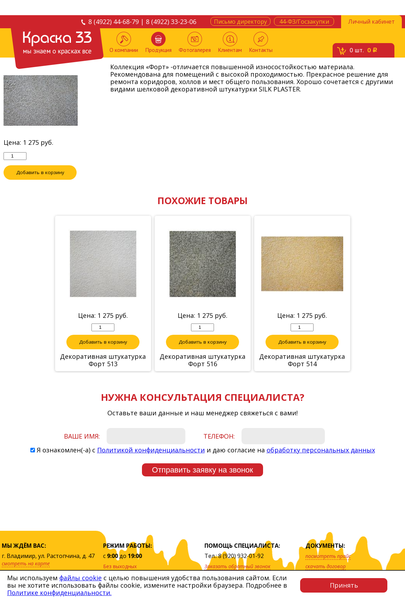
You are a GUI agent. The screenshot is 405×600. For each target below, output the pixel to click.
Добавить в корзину (40, 172)
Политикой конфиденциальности (151, 450)
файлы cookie (80, 578)
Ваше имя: (82, 436)
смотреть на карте (26, 563)
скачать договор (325, 566)
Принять (344, 585)
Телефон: (219, 436)
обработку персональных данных (321, 450)
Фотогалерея (195, 42)
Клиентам (230, 42)
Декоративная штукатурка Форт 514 (302, 360)
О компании (123, 42)
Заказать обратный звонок (237, 566)
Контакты (261, 42)
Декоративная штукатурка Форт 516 (202, 360)
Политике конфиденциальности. (59, 592)
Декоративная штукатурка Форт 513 (103, 360)
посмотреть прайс (328, 556)
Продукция (158, 42)
